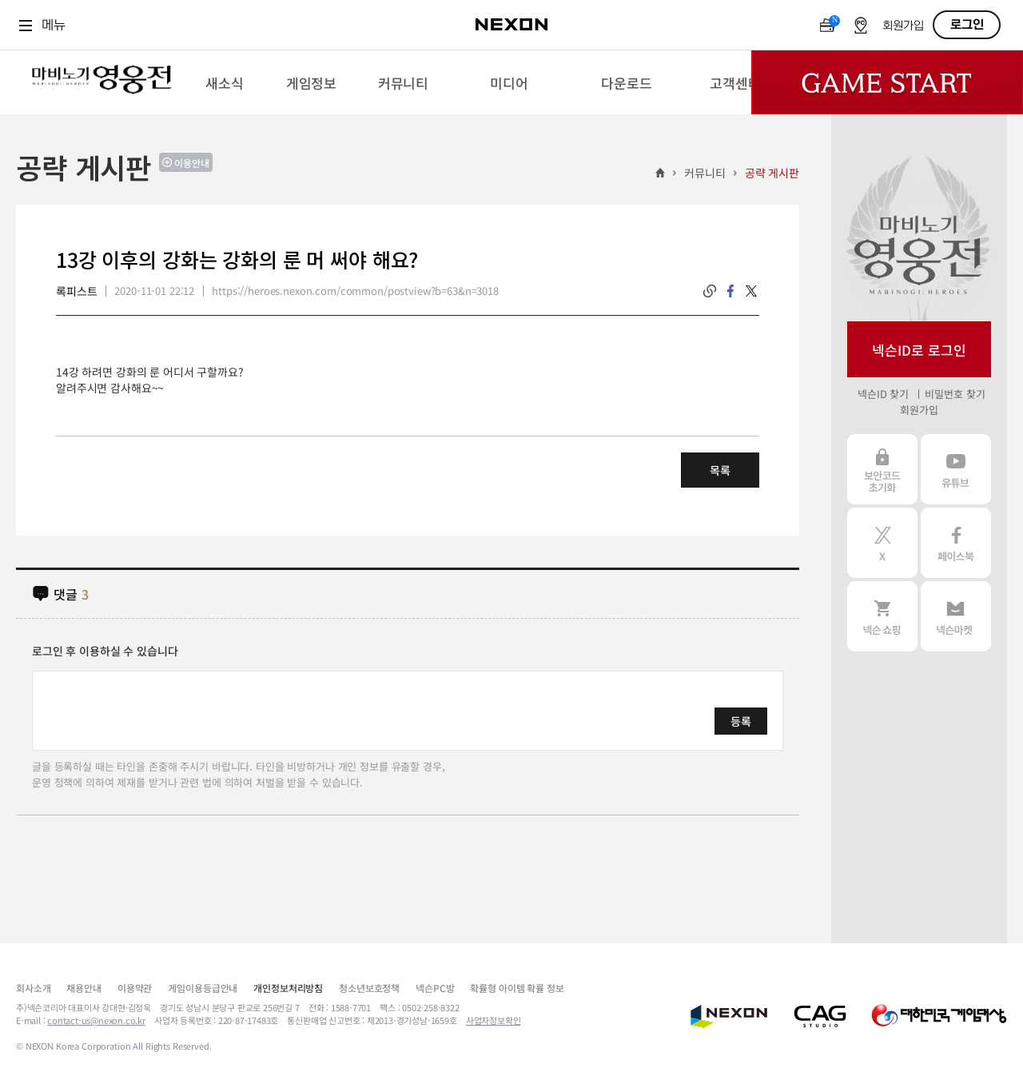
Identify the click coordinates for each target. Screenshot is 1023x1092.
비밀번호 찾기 (955, 393)
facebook (730, 291)
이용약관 (134, 987)
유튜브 (956, 469)
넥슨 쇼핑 (882, 616)
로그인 (967, 25)
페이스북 (956, 543)
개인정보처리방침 (288, 987)
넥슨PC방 (435, 987)
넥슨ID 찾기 (883, 393)
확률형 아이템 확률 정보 (516, 987)
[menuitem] (224, 82)
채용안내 (83, 987)
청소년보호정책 (369, 987)
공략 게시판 (772, 173)
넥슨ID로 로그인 (919, 350)
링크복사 (710, 291)
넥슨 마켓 (956, 616)
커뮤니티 (704, 173)
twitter (751, 291)
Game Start (887, 82)
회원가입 (903, 26)
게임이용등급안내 (202, 987)
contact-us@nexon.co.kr (96, 1020)
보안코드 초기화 (882, 469)
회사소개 (33, 987)
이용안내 (191, 162)
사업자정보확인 (493, 1020)
